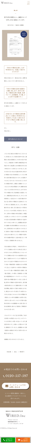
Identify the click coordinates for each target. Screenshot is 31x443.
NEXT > (22, 351)
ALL (15, 351)
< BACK (8, 351)
